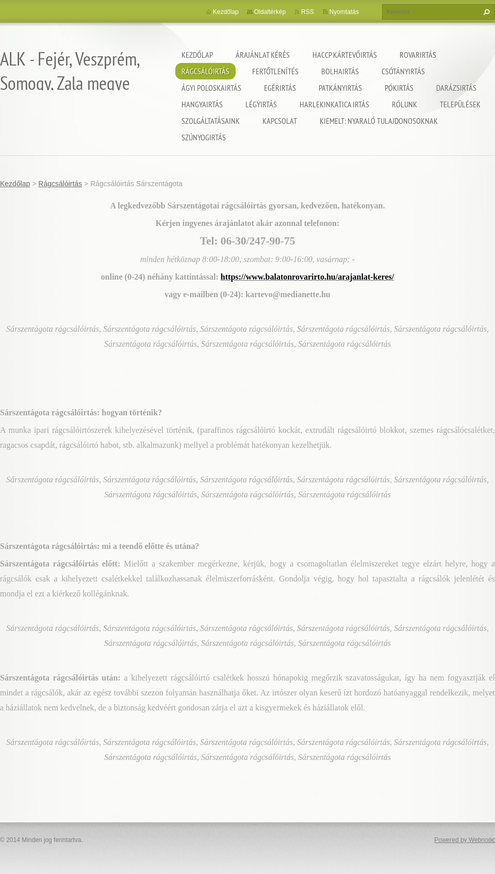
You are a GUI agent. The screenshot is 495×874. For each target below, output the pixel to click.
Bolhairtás (340, 71)
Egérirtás (280, 88)
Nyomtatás (344, 11)
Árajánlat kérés (263, 55)
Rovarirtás (418, 55)
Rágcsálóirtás (205, 71)
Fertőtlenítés (275, 71)
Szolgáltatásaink (211, 121)
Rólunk (404, 104)
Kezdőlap (197, 55)
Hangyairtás (202, 104)
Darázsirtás (456, 88)
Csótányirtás (403, 71)
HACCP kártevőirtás (344, 55)
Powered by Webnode (464, 840)
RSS (307, 11)
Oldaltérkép (270, 11)
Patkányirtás (340, 88)
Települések (460, 104)
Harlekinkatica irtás (334, 104)
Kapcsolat (279, 121)
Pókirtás (399, 88)
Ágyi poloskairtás (211, 88)
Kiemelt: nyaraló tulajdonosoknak (379, 121)
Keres (485, 12)
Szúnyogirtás (204, 137)
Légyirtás (261, 104)
